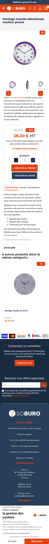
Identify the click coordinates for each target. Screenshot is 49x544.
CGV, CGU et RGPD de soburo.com (24, 440)
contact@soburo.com (24, 496)
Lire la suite (9, 247)
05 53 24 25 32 (24, 487)
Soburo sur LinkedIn (24, 458)
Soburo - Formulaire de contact (24, 446)
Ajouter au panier (24, 168)
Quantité (24, 156)
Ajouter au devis (24, 175)
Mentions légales (24, 434)
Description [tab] (11, 187)
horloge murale (17, 97)
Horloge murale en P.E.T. (16, 311)
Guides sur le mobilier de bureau (24, 452)
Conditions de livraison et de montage (24, 428)
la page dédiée (20, 396)
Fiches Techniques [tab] (29, 187)
